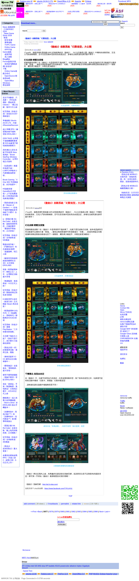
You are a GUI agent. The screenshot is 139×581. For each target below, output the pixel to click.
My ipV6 (11, 15)
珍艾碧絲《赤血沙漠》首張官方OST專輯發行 (10, 113)
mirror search (125, 170)
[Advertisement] (127, 67)
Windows (6, 83)
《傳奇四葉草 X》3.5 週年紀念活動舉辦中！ (10, 359)
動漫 (5, 38)
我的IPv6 (123, 350)
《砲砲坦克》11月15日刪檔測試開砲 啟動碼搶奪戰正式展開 (129, 195)
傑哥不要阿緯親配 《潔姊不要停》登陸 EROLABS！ (10, 377)
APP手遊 (7, 50)
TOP (70, 496)
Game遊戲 (7, 52)
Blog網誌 (6, 59)
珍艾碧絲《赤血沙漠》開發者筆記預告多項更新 (10, 292)
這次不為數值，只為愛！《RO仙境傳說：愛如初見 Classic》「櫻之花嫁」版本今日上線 (11, 102)
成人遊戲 (7, 57)
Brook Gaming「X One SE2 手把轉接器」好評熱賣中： (10, 182)
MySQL (96, 574)
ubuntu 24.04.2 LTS (45, 1)
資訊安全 (123, 354)
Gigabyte (86, 566)
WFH (129, 1)
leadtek (51, 566)
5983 (79, 512)
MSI (39, 566)
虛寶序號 (7, 54)
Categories (7, 23)
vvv (121, 343)
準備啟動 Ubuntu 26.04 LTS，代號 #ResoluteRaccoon (10, 123)
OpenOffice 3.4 (78, 574)
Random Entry (127, 172)
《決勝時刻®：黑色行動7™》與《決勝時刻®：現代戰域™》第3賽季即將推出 (10, 416)
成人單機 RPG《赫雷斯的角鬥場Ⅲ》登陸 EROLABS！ (10, 131)
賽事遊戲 (7, 42)
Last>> (107, 512)
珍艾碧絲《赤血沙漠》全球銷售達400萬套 (10, 439)
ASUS (57, 566)
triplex (79, 566)
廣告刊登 (123, 326)
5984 (85, 512)
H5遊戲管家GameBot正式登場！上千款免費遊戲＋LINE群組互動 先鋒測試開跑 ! (10, 193)
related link (76, 504)
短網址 (123, 359)
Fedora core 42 (26, 1)
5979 (57, 512)
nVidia (27, 566)
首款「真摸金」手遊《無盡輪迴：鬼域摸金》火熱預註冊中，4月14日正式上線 (10, 389)
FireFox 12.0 (63, 574)
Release (26, 550)
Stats (122, 310)
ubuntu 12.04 (31, 574)
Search (124, 21)
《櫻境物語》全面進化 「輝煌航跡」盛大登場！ (10, 368)
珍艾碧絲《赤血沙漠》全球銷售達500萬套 (10, 237)
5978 (51, 512)
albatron (73, 566)
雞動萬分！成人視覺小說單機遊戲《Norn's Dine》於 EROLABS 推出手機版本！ (10, 402)
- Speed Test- (27, 571)
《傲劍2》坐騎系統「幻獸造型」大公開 (40, 38)
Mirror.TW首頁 (126, 312)
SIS (36, 566)
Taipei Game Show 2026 (8, 34)
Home (122, 306)
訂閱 (122, 317)
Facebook (122, 1)
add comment (29, 504)
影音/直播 (7, 40)
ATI (23, 566)
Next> (102, 512)
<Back (39, 512)
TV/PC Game (9, 45)
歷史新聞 (6, 85)
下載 (4, 69)
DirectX (25, 568)
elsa (43, 566)
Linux (115, 574)
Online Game (9, 47)
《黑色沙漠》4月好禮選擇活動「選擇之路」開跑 (10, 350)
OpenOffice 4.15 (63, 1)
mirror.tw (123, 396)
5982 (73, 512)
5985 (90, 512)
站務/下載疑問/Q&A (128, 324)
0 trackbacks (53, 504)
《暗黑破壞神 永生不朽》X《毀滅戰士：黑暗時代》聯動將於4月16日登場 (10, 315)
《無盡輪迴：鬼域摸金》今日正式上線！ (10, 283)
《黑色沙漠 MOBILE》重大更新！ (10, 448)
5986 (96, 512)
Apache (78, 1)
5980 (62, 512)
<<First (34, 512)
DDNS (107, 15)
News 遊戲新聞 (9, 27)
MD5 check (26, 558)
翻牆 (122, 363)
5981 (68, 512)
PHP (91, 574)
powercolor (64, 566)
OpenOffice (8, 81)
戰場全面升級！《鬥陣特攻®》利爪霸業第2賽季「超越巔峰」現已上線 (10, 249)
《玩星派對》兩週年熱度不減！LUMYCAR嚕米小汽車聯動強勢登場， (10, 170)
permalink (65, 504)
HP (47, 566)
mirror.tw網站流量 (127, 322)
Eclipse (88, 1)
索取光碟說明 (125, 319)
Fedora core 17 (47, 574)
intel (32, 566)
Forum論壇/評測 (9, 62)
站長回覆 (123, 314)
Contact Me (124, 308)
